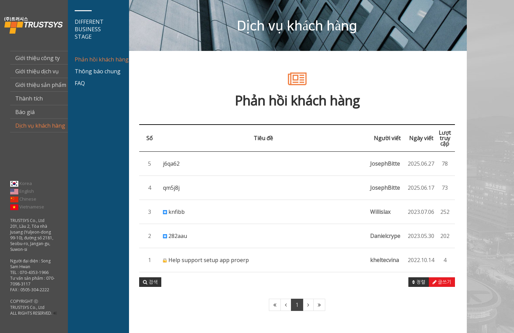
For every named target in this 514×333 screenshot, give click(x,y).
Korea (21, 183)
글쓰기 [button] (442, 282)
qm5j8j (171, 187)
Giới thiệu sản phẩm (40, 85)
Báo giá (25, 112)
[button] (150, 282)
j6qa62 (171, 163)
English (22, 191)
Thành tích (29, 98)
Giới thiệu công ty (37, 58)
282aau (175, 236)
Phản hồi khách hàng (102, 59)
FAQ (80, 83)
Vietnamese (27, 207)
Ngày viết (421, 138)
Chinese (23, 199)
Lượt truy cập (445, 138)
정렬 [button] (418, 282)
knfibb (174, 212)
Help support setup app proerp (206, 260)
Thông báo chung (98, 71)
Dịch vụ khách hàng (40, 125)
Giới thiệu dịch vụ (37, 71)
